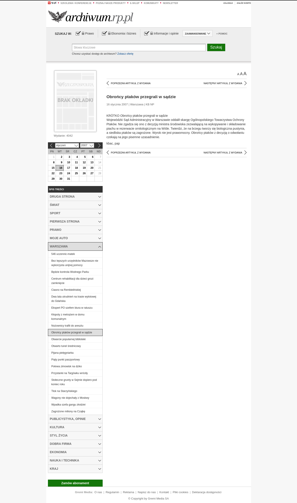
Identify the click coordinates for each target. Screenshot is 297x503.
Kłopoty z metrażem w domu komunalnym (67, 316)
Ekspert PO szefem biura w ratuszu (72, 307)
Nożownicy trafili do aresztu (67, 325)
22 (53, 173)
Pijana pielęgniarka (62, 352)
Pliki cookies (180, 492)
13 (92, 162)
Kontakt (164, 492)
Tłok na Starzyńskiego (64, 391)
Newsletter (170, 3)
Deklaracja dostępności (206, 492)
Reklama (128, 492)
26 (84, 173)
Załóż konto (244, 3)
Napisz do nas (147, 492)
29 (53, 178)
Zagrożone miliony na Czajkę (68, 411)
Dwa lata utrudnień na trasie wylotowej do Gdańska (73, 299)
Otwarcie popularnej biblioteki (68, 339)
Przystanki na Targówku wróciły (69, 373)
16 (60, 167)
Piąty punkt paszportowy (65, 359)
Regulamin (112, 492)
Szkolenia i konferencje (76, 3)
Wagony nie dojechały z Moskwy (70, 397)
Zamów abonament (75, 483)
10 (68, 162)
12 (84, 162)
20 (92, 167)
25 (76, 173)
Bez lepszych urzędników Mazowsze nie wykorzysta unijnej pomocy (74, 263)
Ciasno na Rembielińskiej (66, 289)
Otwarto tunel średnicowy (66, 346)
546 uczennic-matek (63, 254)
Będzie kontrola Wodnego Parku (70, 271)
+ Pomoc (222, 33)
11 (76, 162)
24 (68, 173)
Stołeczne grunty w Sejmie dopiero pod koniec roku (74, 382)
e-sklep (134, 3)
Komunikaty (151, 3)
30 (60, 178)
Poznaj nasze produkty (111, 3)
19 (84, 167)
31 (68, 178)
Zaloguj (228, 3)
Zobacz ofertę (125, 53)
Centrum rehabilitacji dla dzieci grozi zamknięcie (72, 281)
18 (76, 167)
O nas (98, 492)
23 (60, 173)
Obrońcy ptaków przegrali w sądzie (71, 332)
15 (53, 167)
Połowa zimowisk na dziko (66, 366)
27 (92, 173)
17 (68, 167)
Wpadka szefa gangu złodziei (68, 404)
